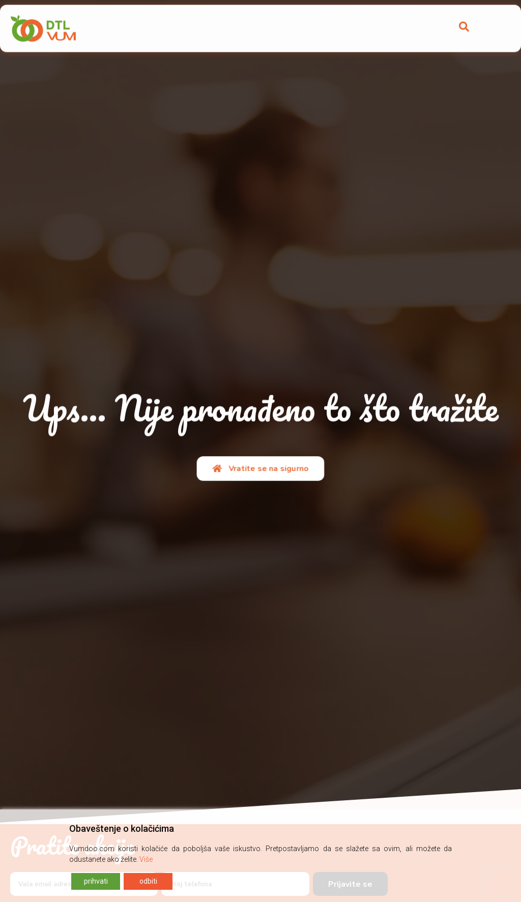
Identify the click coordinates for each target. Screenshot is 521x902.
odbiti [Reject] (148, 881)
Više (146, 859)
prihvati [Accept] (96, 881)
